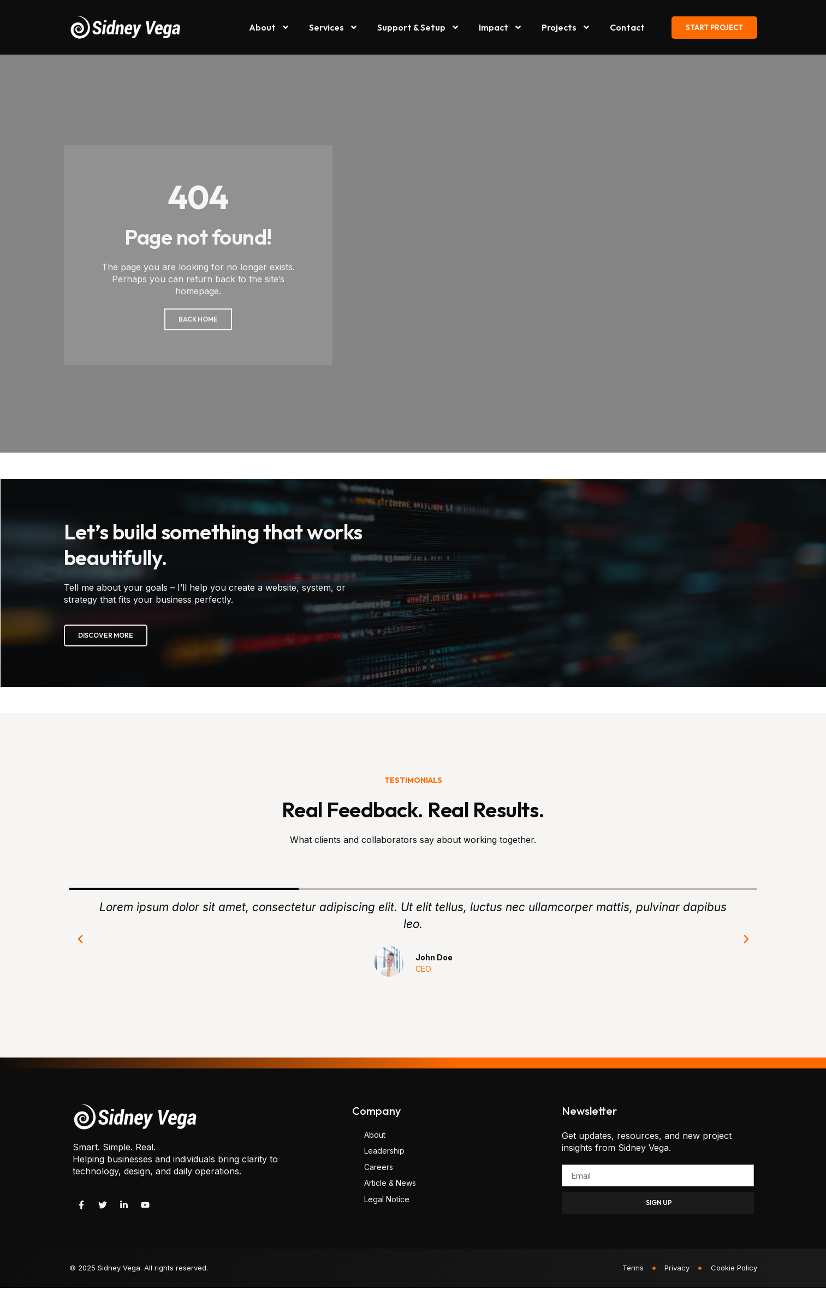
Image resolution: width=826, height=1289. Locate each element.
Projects (566, 27)
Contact (627, 27)
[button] (80, 940)
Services (333, 27)
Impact (500, 27)
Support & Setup (418, 27)
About (269, 27)
